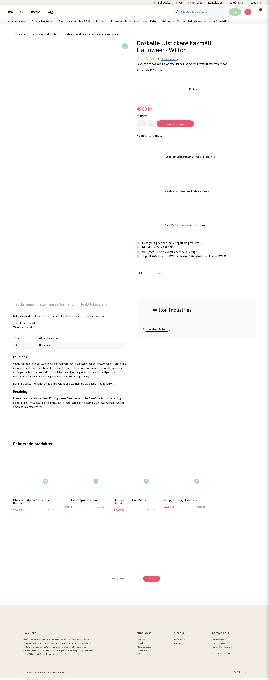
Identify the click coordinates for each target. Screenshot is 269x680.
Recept (35, 12)
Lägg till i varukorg (186, 123)
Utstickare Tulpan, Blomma (83, 501)
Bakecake (241, 674)
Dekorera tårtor (134, 21)
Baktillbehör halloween (50, 34)
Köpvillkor (141, 645)
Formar (114, 21)
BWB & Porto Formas (92, 21)
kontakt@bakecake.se (222, 649)
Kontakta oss (142, 653)
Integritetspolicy (144, 649)
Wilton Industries (48, 338)
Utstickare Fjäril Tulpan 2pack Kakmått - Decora (193, 190)
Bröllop (166, 21)
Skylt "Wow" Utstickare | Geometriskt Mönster (192, 225)
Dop (179, 21)
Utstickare (67, 34)
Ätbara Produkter (42, 21)
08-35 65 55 (225, 655)
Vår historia (179, 642)
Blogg (49, 12)
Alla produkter (17, 21)
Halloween (34, 34)
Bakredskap (66, 21)
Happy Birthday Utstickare (183, 501)
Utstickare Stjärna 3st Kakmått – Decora (29, 503)
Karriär (177, 645)
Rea (10, 12)
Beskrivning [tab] (25, 304)
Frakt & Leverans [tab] (94, 304)
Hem (15, 34)
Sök (235, 12)
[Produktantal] (144, 123)
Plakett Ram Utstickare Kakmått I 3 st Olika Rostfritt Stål (198, 156)
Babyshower (195, 21)
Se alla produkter (157, 328)
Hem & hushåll (218, 21)
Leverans (141, 642)
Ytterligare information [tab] (57, 304)
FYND (22, 12)
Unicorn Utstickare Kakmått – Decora (128, 503)
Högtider (23, 34)
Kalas (153, 21)
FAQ (138, 656)
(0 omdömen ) (169, 59)
